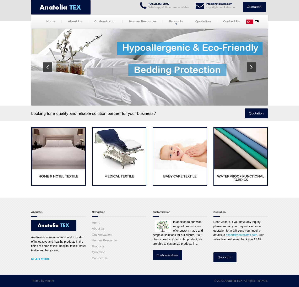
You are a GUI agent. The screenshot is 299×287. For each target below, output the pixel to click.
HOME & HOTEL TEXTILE (58, 176)
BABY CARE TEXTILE (180, 176)
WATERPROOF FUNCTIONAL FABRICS (240, 178)
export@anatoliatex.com (241, 235)
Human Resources (143, 21)
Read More (40, 259)
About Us (75, 21)
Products (176, 21)
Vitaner (49, 280)
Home (50, 21)
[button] (47, 67)
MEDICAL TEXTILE (119, 176)
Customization (105, 21)
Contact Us (231, 21)
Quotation (254, 7)
